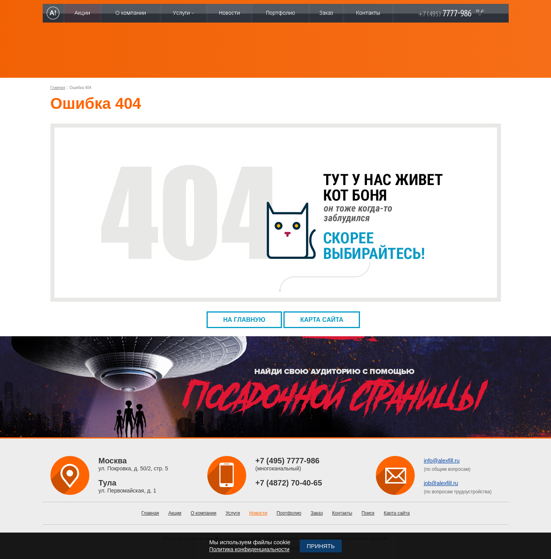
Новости (258, 513)
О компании (203, 513)
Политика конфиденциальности (249, 549)
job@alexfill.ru (441, 483)
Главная (57, 88)
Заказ (317, 513)
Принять (321, 546)
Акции (175, 513)
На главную (244, 319)
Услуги (233, 513)
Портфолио (288, 513)
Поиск (368, 513)
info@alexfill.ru (442, 461)
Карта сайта (321, 319)
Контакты (342, 513)
